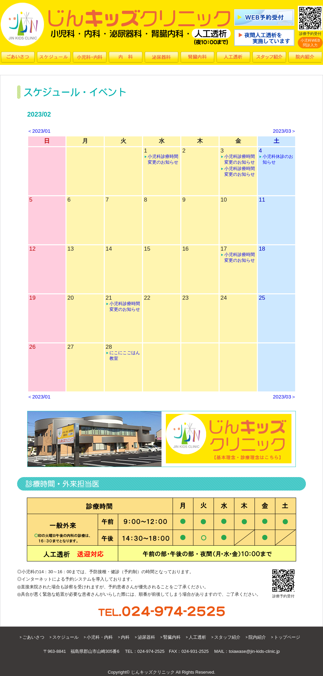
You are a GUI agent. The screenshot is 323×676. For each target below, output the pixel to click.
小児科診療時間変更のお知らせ (163, 159)
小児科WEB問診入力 (310, 42)
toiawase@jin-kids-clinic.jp (254, 651)
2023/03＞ (284, 131)
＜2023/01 (38, 131)
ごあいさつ (33, 637)
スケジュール (65, 637)
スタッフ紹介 (227, 637)
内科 (125, 637)
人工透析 (197, 637)
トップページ (287, 637)
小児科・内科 (100, 637)
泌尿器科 (146, 637)
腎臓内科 (172, 637)
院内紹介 (257, 637)
